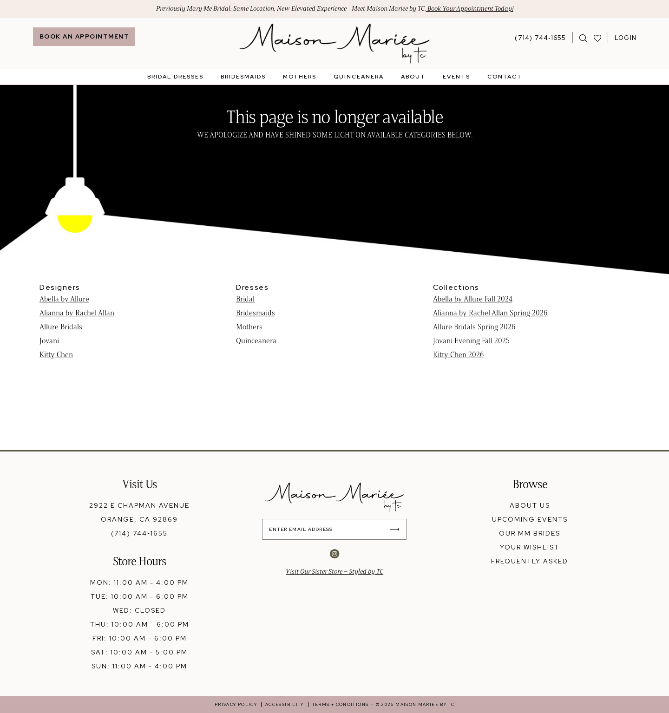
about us (530, 505)
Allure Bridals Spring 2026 (474, 326)
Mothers (249, 326)
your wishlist (529, 547)
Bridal (245, 298)
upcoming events (530, 519)
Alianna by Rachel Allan (76, 312)
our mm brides (529, 533)
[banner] (335, 44)
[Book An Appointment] (84, 36)
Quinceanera (256, 340)
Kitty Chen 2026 (458, 354)
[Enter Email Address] (334, 529)
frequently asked (529, 561)
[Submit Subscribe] (397, 529)
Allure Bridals (60, 326)
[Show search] (583, 37)
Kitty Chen (56, 354)
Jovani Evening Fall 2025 (471, 340)
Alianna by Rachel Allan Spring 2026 (490, 312)
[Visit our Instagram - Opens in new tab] (334, 553)
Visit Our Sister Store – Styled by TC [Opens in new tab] (334, 572)
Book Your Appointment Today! (469, 9)
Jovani (49, 340)
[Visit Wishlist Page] (597, 37)
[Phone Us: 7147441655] (540, 37)
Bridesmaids (255, 312)
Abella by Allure (64, 298)
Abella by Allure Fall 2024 (472, 298)
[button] (625, 37)
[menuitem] (84, 36)
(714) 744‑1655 (139, 533)
